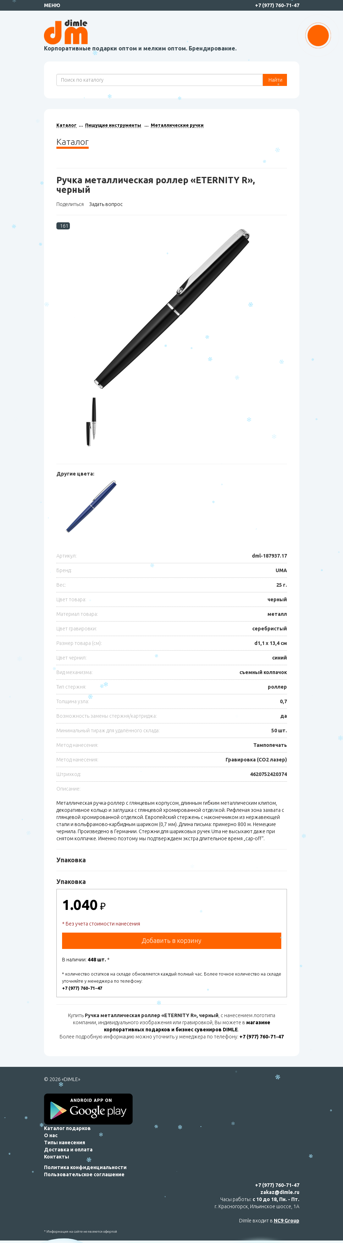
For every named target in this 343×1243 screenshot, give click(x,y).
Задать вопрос (106, 204)
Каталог (66, 125)
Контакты (56, 1157)
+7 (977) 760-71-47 (277, 5)
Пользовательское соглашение (84, 1174)
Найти (274, 80)
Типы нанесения (64, 1142)
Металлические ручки (177, 125)
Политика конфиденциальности (85, 1167)
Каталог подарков (67, 1128)
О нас (50, 1135)
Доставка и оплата (68, 1149)
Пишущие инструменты (113, 125)
